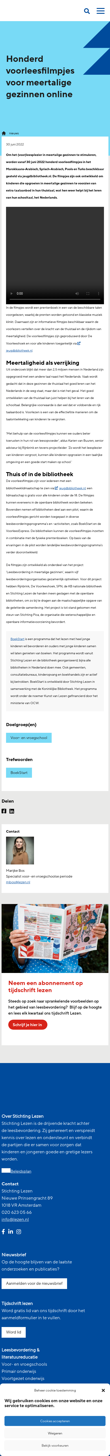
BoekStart (17, 639)
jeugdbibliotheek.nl (72, 488)
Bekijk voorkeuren (55, 1445)
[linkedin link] (10, 1232)
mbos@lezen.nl (18, 882)
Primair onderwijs (19, 1371)
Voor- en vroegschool (29, 737)
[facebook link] (3, 1232)
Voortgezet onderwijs (23, 1378)
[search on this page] (87, 12)
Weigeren (55, 1433)
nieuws (14, 133)
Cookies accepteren (55, 1421)
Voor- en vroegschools (24, 1364)
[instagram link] (18, 1232)
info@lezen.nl (15, 1219)
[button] (103, 1390)
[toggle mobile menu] (100, 12)
